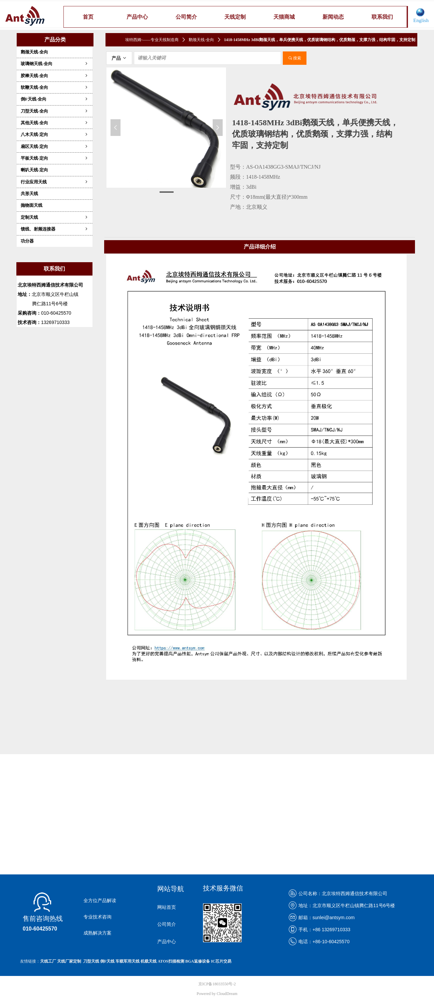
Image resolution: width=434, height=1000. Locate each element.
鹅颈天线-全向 (34, 51)
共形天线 (29, 193)
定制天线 (54, 217)
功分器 (27, 240)
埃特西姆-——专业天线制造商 (152, 39)
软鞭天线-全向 (54, 87)
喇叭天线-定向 (34, 169)
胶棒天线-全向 (54, 75)
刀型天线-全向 (54, 111)
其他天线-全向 (54, 122)
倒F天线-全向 (54, 99)
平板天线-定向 (54, 158)
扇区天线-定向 (54, 146)
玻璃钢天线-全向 (54, 63)
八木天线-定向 (54, 134)
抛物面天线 (31, 205)
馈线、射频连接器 (54, 228)
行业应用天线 (54, 181)
